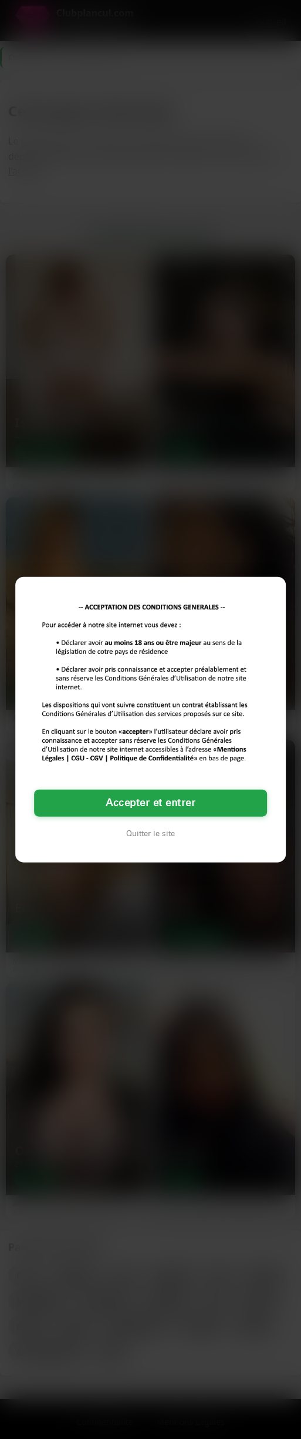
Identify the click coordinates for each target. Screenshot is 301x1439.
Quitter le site (150, 833)
